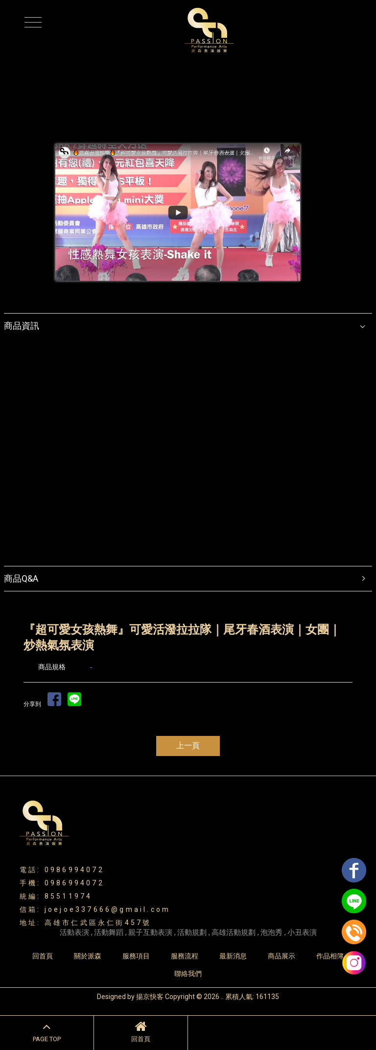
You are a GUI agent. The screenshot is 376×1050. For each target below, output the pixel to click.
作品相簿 (330, 956)
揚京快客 (150, 997)
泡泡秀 (271, 932)
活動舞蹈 (108, 932)
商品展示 (281, 956)
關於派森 (87, 956)
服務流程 (184, 956)
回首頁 (140, 1031)
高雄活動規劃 (234, 932)
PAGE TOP (46, 1031)
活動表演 (74, 932)
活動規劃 (192, 932)
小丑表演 (302, 932)
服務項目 (136, 956)
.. (222, 997)
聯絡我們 (188, 973)
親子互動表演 (150, 932)
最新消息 (233, 956)
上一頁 (188, 745)
